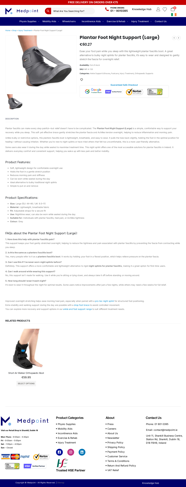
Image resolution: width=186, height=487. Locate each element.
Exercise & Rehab (116, 21)
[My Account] (158, 9)
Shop (14, 30)
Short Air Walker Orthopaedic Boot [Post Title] (26, 373)
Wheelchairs (69, 21)
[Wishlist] (164, 9)
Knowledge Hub (142, 9)
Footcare (115, 73)
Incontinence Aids (91, 21)
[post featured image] (26, 349)
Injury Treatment (140, 21)
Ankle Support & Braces (100, 73)
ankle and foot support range (77, 309)
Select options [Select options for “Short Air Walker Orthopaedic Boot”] (26, 383)
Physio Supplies (27, 21)
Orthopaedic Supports (144, 73)
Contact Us (161, 21)
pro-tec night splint (104, 301)
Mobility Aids (49, 21)
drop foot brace (81, 305)
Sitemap (60, 482)
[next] (178, 38)
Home (7, 30)
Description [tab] (12, 119)
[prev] (174, 38)
